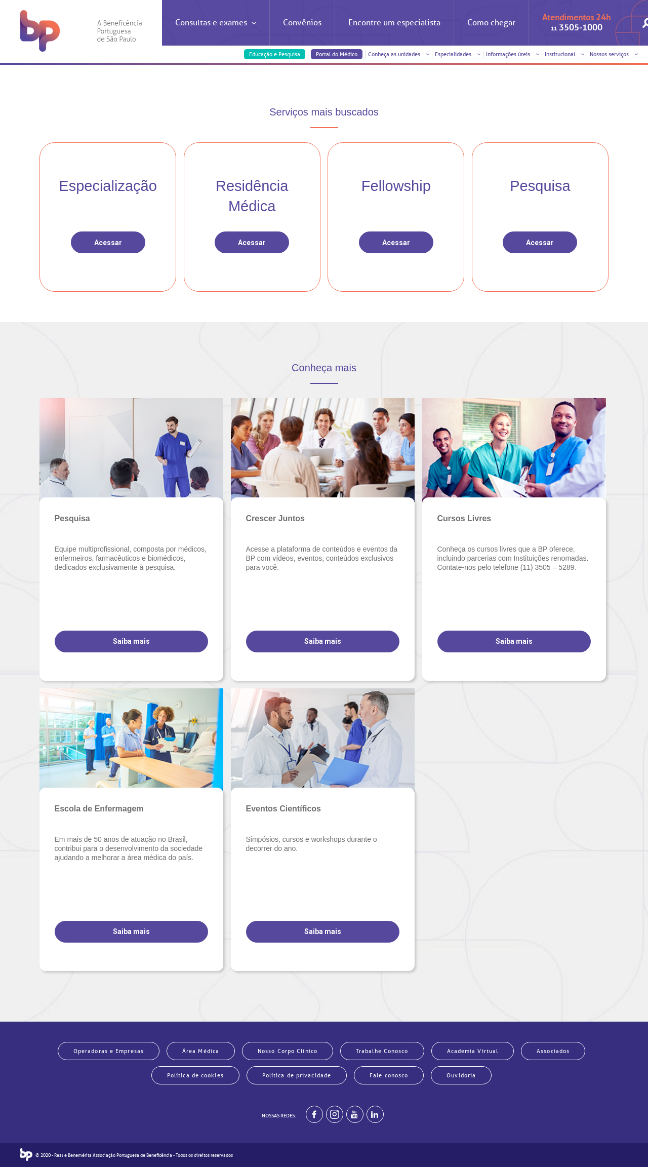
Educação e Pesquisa (274, 54)
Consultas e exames (215, 32)
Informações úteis (512, 54)
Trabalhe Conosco (382, 1051)
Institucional (564, 54)
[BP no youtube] (354, 1114)
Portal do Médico (336, 54)
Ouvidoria (461, 1075)
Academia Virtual (473, 1051)
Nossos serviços (614, 54)
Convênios (302, 23)
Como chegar (491, 23)
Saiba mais (131, 641)
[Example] (334, 1114)
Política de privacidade (296, 1075)
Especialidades (457, 54)
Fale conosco (389, 1075)
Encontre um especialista (394, 23)
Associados (553, 1051)
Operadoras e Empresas (108, 1051)
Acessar (108, 243)
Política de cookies (195, 1075)
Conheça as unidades (398, 54)
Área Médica (200, 1051)
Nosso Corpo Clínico (287, 1051)
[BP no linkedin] (375, 1114)
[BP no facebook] (314, 1114)
